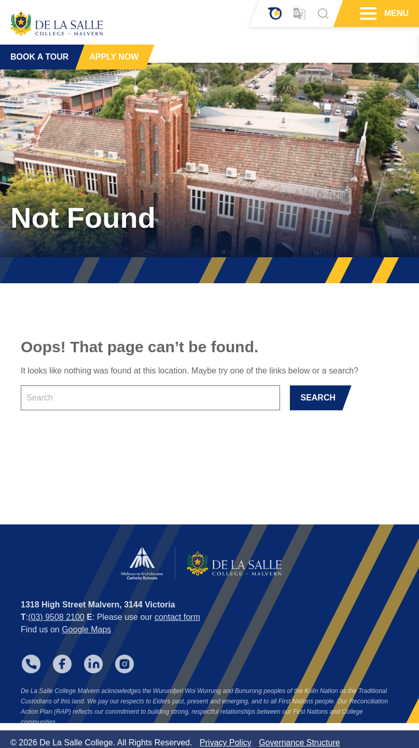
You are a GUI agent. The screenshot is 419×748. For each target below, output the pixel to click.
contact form (177, 623)
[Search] (323, 13)
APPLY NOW (113, 56)
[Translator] (299, 14)
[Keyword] (150, 397)
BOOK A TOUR (39, 56)
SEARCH (318, 397)
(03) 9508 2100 (56, 623)
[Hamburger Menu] (367, 13)
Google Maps (86, 635)
